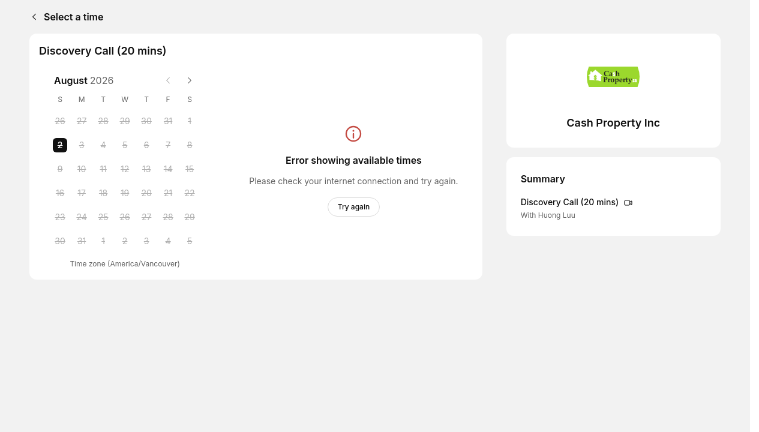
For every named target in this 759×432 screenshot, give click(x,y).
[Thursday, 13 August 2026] (146, 169)
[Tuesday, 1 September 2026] (103, 241)
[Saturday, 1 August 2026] (189, 121)
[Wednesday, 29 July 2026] (125, 121)
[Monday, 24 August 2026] (81, 217)
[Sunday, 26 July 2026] (60, 121)
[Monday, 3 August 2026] (81, 145)
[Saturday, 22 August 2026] (189, 193)
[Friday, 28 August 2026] (168, 217)
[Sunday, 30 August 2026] (60, 241)
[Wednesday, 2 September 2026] (125, 241)
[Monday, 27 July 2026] (81, 121)
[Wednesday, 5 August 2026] (125, 145)
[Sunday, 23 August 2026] (60, 217)
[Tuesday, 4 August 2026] (103, 145)
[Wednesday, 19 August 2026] (125, 193)
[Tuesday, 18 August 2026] (103, 193)
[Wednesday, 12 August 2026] (125, 169)
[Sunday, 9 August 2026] (60, 169)
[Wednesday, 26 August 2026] (125, 217)
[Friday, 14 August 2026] (168, 169)
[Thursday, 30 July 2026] (146, 121)
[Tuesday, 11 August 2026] (103, 169)
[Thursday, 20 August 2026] (146, 193)
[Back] (32, 16)
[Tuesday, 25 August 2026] (103, 217)
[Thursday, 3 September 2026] (146, 241)
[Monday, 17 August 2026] (81, 193)
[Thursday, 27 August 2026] (146, 217)
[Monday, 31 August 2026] (81, 241)
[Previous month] (168, 80)
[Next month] (189, 80)
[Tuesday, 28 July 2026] (103, 121)
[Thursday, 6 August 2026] (146, 145)
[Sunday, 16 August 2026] (60, 193)
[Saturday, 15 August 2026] (189, 169)
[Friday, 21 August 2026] (168, 193)
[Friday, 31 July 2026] (168, 121)
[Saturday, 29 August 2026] (189, 217)
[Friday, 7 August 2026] (168, 145)
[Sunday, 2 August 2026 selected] (60, 145)
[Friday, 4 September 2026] (168, 241)
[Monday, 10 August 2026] (81, 169)
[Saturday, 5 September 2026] (189, 241)
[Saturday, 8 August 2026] (189, 145)
